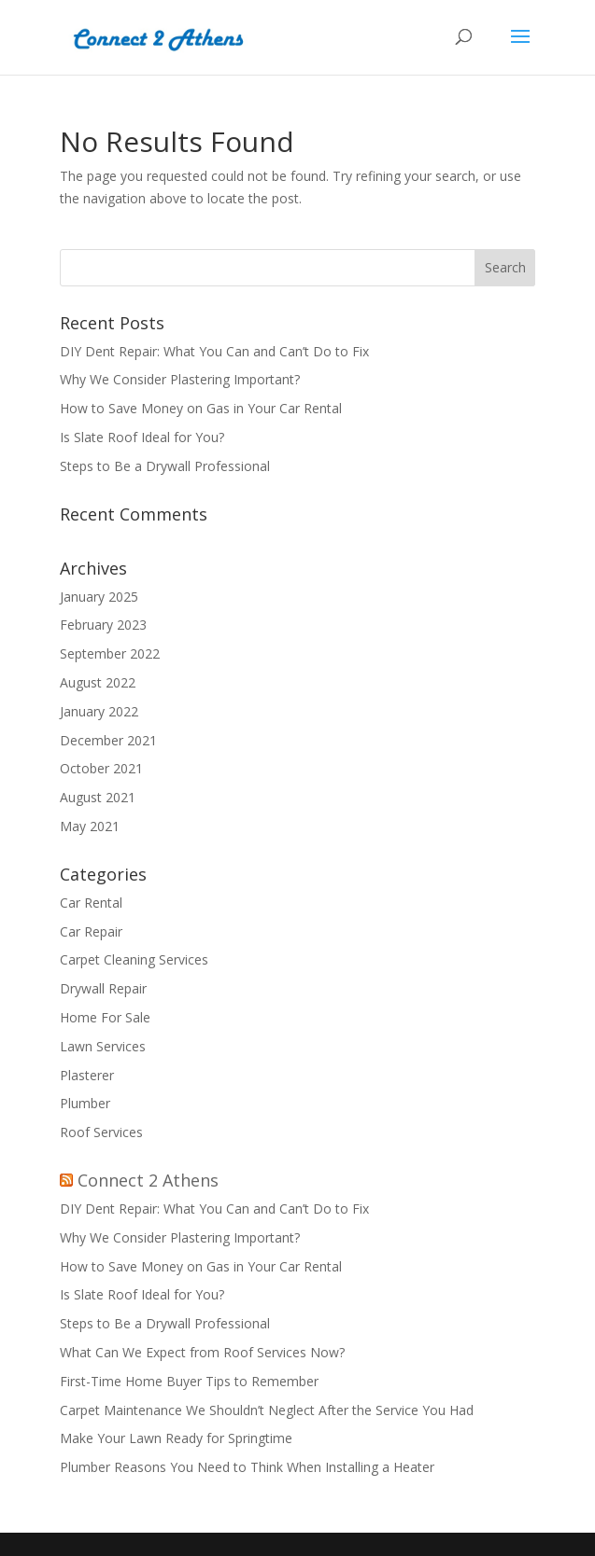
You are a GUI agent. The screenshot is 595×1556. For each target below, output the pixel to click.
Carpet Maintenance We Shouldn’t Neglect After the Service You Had (267, 1410)
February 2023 (103, 624)
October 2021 (101, 768)
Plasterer (87, 1075)
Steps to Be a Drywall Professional (167, 466)
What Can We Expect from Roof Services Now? (202, 1352)
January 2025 (99, 596)
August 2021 (97, 797)
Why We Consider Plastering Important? (180, 379)
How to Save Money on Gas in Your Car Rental (203, 408)
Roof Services (101, 1132)
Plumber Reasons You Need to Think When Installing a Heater (247, 1467)
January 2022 (99, 711)
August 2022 (97, 682)
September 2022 (110, 653)
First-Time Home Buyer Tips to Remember (189, 1381)
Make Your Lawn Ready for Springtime (176, 1438)
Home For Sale (105, 1017)
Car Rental (91, 902)
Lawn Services (103, 1046)
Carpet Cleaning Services (134, 959)
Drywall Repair (103, 988)
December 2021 (108, 740)
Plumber (85, 1103)
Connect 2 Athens (148, 1180)
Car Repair (91, 931)
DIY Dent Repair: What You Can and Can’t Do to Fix (216, 351)
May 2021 (90, 826)
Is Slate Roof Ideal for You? (144, 437)
